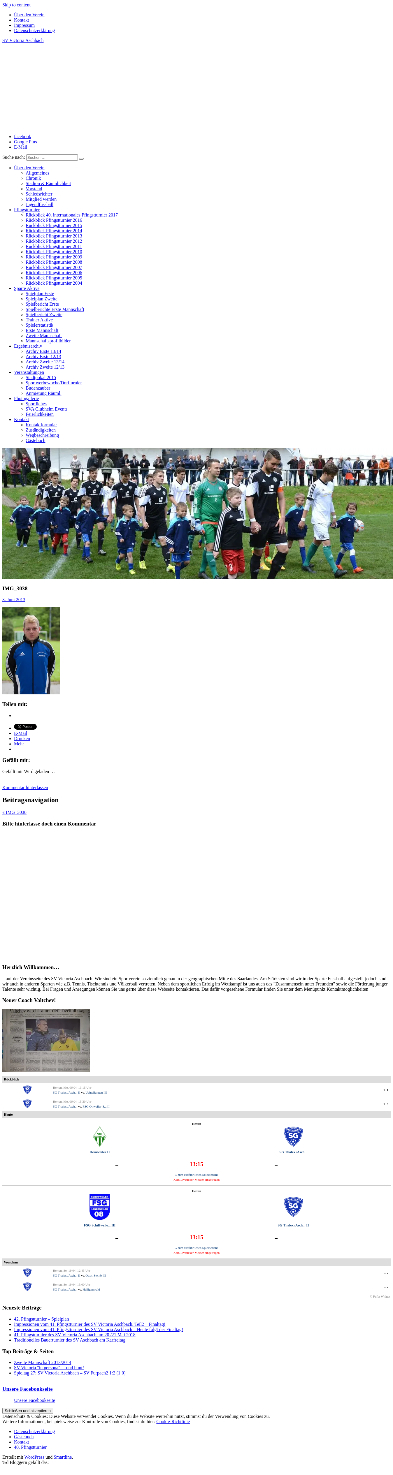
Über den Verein (29, 14)
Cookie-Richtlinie (173, 1421)
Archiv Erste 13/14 (43, 351)
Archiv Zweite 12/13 (45, 367)
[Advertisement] (196, 88)
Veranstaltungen (29, 372)
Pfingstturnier (27, 209)
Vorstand (34, 188)
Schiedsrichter (39, 193)
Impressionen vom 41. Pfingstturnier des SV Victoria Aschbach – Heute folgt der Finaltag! (98, 1329)
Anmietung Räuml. (44, 393)
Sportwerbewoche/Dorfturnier (54, 382)
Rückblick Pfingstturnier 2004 (54, 283)
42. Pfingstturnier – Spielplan (41, 1318)
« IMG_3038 (14, 812)
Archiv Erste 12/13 (43, 356)
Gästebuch (35, 440)
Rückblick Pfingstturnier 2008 (54, 262)
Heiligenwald (91, 1289)
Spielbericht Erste (42, 304)
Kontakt (21, 19)
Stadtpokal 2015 (41, 377)
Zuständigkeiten (41, 429)
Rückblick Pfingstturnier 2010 (54, 251)
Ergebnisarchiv (28, 346)
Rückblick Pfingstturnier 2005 (54, 277)
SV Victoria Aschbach (23, 40)
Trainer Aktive (39, 319)
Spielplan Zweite (41, 298)
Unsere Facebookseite (27, 1389)
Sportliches (36, 403)
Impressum (24, 25)
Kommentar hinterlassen (25, 787)
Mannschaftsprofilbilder (48, 340)
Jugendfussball (39, 204)
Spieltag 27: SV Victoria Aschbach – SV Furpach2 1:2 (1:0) (70, 1372)
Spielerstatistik (39, 325)
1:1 (386, 1090)
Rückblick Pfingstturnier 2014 (54, 230)
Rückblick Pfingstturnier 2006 (54, 272)
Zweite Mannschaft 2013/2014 (42, 1362)
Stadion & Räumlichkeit (48, 183)
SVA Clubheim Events (47, 408)
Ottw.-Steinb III (95, 1275)
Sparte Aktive (27, 288)
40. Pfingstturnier (30, 1447)
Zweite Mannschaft (44, 335)
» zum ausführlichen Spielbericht (196, 1174)
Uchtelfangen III (96, 1092)
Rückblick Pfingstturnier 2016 (54, 220)
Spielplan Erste (40, 293)
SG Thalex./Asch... (65, 1106)
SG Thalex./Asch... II (66, 1092)
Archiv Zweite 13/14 (45, 361)
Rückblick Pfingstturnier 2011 (54, 246)
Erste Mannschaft (42, 330)
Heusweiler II (100, 1152)
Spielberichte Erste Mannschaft (55, 309)
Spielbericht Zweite (44, 314)
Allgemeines (37, 172)
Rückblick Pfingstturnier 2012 (54, 241)
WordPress (34, 1457)
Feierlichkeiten (40, 414)
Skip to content (16, 4)
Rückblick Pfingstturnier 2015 (54, 225)
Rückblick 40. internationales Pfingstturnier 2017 (72, 214)
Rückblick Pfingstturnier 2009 (54, 256)
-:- (387, 1273)
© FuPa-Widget (380, 1296)
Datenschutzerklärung (34, 30)
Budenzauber (38, 388)
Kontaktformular (41, 424)
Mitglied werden (41, 199)
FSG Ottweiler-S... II (96, 1106)
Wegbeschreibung (42, 435)
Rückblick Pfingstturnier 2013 (54, 235)
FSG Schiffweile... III (99, 1225)
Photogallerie (26, 398)
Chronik (33, 178)
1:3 (386, 1104)
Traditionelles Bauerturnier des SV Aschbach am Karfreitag (69, 1339)
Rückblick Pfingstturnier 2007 (54, 267)
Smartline (63, 1457)
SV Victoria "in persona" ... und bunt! (49, 1367)
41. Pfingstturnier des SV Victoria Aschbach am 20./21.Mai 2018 (75, 1334)
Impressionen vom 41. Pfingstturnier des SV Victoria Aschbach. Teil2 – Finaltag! (90, 1324)
